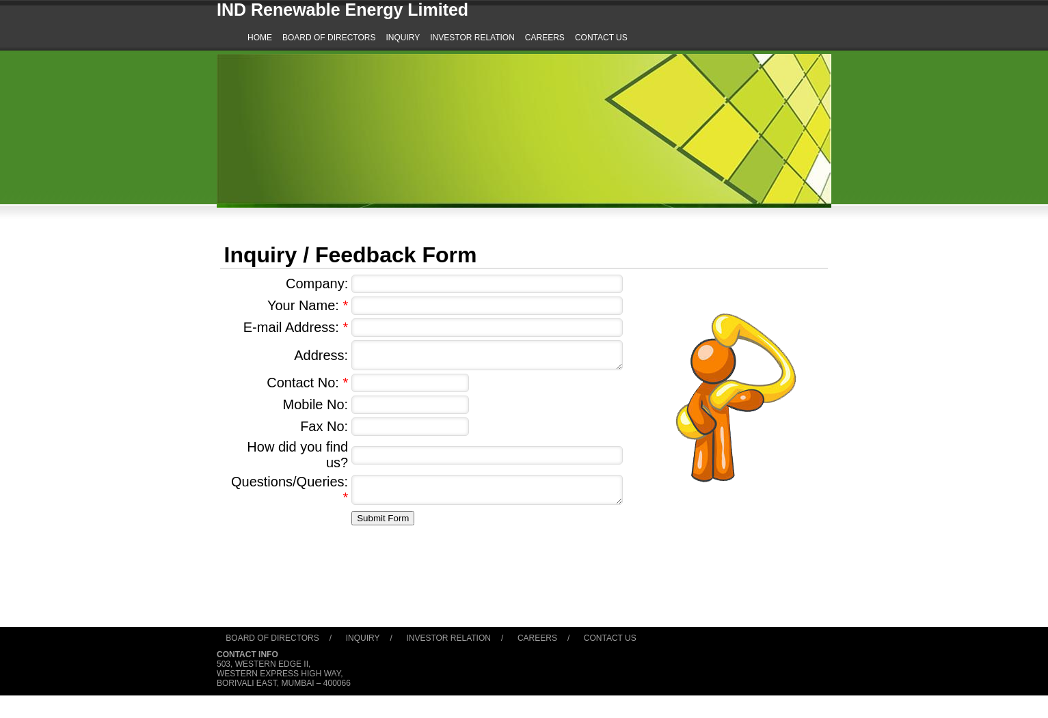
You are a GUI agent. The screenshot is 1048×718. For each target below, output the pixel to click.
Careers (537, 638)
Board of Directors (272, 638)
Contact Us (610, 638)
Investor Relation (448, 638)
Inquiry (363, 638)
